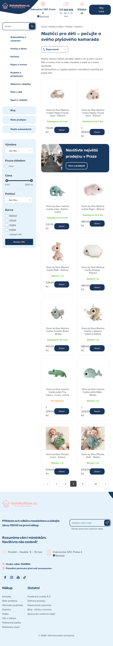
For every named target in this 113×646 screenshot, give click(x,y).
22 (95, 483)
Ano (11, 166)
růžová (12, 220)
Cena (8, 175)
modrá (12, 224)
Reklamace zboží (11, 627)
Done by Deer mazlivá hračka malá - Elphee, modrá (57, 208)
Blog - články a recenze (39, 609)
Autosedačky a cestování (18, 38)
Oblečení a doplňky (20, 84)
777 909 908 (66, 9)
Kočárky (14, 56)
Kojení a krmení (18, 64)
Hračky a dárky (18, 48)
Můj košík (101, 9)
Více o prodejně (76, 165)
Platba (5, 613)
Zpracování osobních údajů (41, 613)
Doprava (6, 609)
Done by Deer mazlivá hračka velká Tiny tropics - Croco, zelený (57, 392)
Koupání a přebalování (16, 74)
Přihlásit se (82, 11)
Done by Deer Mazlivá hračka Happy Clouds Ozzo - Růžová (93, 112)
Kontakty (6, 596)
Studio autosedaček (20, 129)
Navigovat (44, 16)
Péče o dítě (16, 92)
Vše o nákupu (9, 618)
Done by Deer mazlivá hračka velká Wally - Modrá (93, 392)
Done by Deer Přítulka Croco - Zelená (57, 456)
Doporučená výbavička (39, 605)
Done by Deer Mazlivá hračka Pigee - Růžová (93, 207)
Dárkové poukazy (36, 600)
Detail (62, 129)
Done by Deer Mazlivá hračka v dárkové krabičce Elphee (93, 331)
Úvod (44, 26)
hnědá (12, 229)
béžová (13, 215)
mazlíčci (78, 26)
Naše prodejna (18, 119)
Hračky (69, 26)
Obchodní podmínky (12, 605)
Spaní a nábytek (19, 100)
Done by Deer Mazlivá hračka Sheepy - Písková (93, 270)
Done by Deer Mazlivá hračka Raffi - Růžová (57, 269)
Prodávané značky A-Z (39, 596)
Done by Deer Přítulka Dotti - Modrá (93, 456)
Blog (12, 110)
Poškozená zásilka (11, 622)
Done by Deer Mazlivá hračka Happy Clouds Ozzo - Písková (57, 112)
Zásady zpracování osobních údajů (87, 528)
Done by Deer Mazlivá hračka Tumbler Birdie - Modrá (57, 331)
